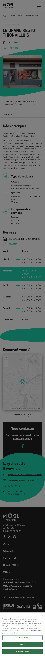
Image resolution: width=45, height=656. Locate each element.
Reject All (22, 646)
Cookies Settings (22, 639)
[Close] (42, 616)
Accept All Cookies (22, 653)
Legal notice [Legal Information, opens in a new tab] (15, 634)
